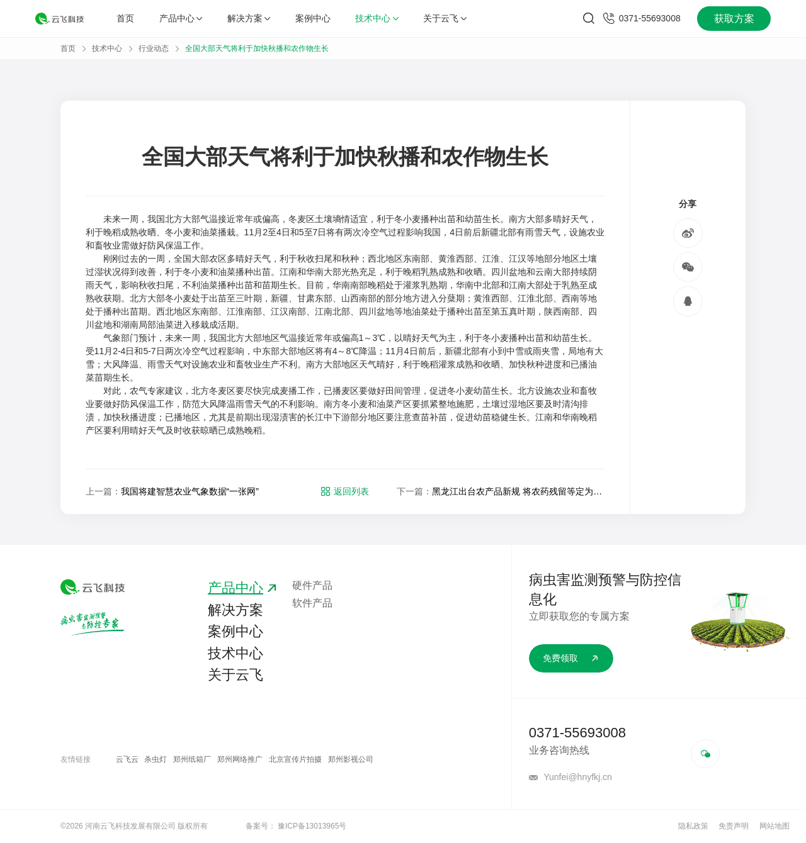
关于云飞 (444, 18)
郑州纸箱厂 (192, 759)
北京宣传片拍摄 (295, 759)
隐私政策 (693, 826)
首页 (125, 18)
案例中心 (313, 18)
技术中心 (376, 18)
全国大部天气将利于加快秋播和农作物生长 (257, 48)
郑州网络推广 (240, 759)
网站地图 (774, 826)
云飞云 (127, 759)
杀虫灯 (155, 759)
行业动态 (154, 48)
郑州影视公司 (350, 759)
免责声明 (733, 826)
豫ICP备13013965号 (312, 826)
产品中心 (180, 18)
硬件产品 (312, 585)
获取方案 (734, 18)
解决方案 (248, 18)
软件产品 (312, 603)
